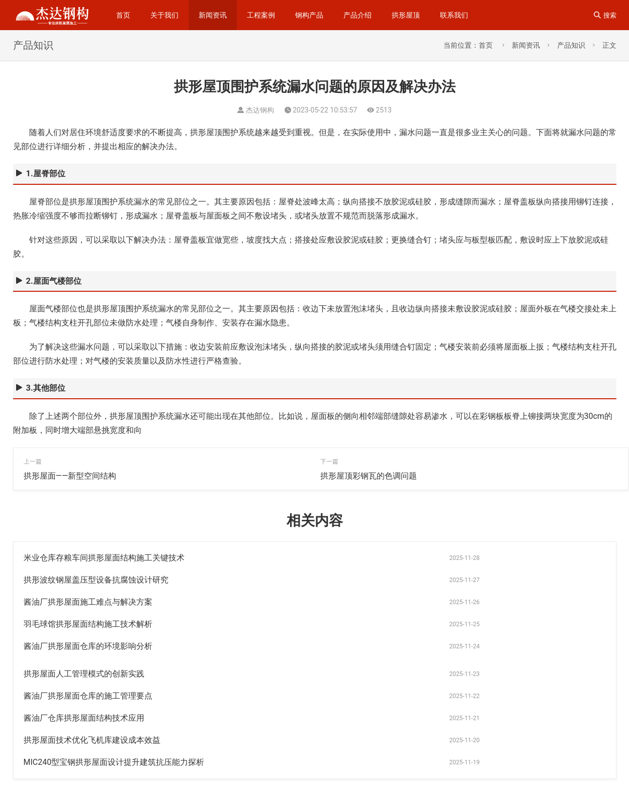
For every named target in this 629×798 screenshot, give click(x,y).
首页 (123, 15)
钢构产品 (309, 15)
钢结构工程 (461, 730)
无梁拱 (560, 730)
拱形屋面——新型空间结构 (70, 476)
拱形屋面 (457, 746)
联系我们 (454, 15)
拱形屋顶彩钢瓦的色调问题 (368, 476)
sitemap (163, 761)
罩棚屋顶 (513, 778)
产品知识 (571, 45)
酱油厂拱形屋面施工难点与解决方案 (88, 580)
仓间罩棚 (505, 746)
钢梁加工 (408, 746)
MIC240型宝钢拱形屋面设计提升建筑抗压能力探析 (410, 646)
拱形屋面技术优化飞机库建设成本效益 (92, 646)
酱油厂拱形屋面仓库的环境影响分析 (88, 602)
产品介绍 (357, 15)
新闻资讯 (213, 15)
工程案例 (261, 15)
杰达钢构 (514, 730)
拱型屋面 (452, 762)
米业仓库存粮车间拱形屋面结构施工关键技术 (104, 557)
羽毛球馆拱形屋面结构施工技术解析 (384, 580)
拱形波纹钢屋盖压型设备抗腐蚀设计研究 (392, 557)
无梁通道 (499, 762)
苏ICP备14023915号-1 (57, 776)
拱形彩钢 (406, 762)
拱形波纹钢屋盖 (562, 746)
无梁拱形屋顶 (459, 778)
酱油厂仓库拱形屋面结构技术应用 (380, 624)
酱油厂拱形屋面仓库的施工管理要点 (88, 624)
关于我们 (164, 15)
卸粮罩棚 (406, 778)
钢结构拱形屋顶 (556, 762)
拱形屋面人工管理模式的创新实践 (380, 602)
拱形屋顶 (406, 15)
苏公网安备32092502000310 (145, 776)
